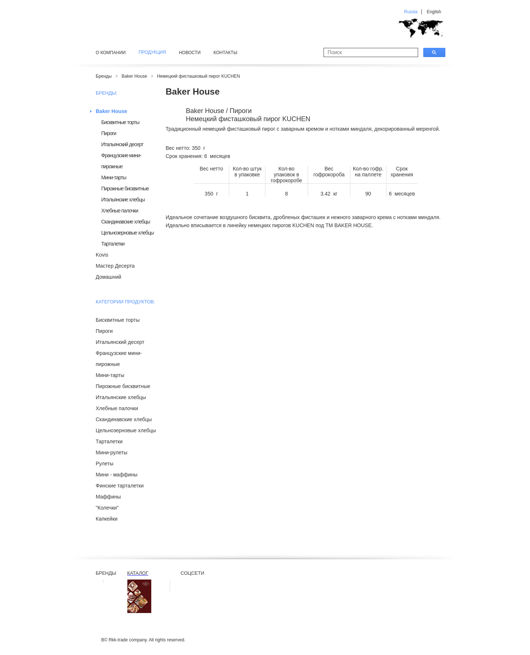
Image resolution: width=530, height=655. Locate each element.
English (434, 11)
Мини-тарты (113, 177)
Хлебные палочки (119, 211)
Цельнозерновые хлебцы (127, 233)
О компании (111, 52)
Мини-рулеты (111, 452)
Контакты (225, 52)
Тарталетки (112, 244)
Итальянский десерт (122, 144)
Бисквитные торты (120, 122)
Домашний (108, 277)
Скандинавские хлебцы (125, 222)
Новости (190, 52)
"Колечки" (107, 508)
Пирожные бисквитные (125, 188)
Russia (411, 11)
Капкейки (106, 519)
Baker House (134, 76)
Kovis (102, 255)
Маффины (108, 497)
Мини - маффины (117, 475)
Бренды (104, 76)
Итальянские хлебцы (123, 200)
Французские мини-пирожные (121, 160)
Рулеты (104, 463)
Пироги (108, 133)
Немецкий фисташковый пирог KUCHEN (198, 76)
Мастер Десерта (115, 266)
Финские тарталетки (120, 486)
